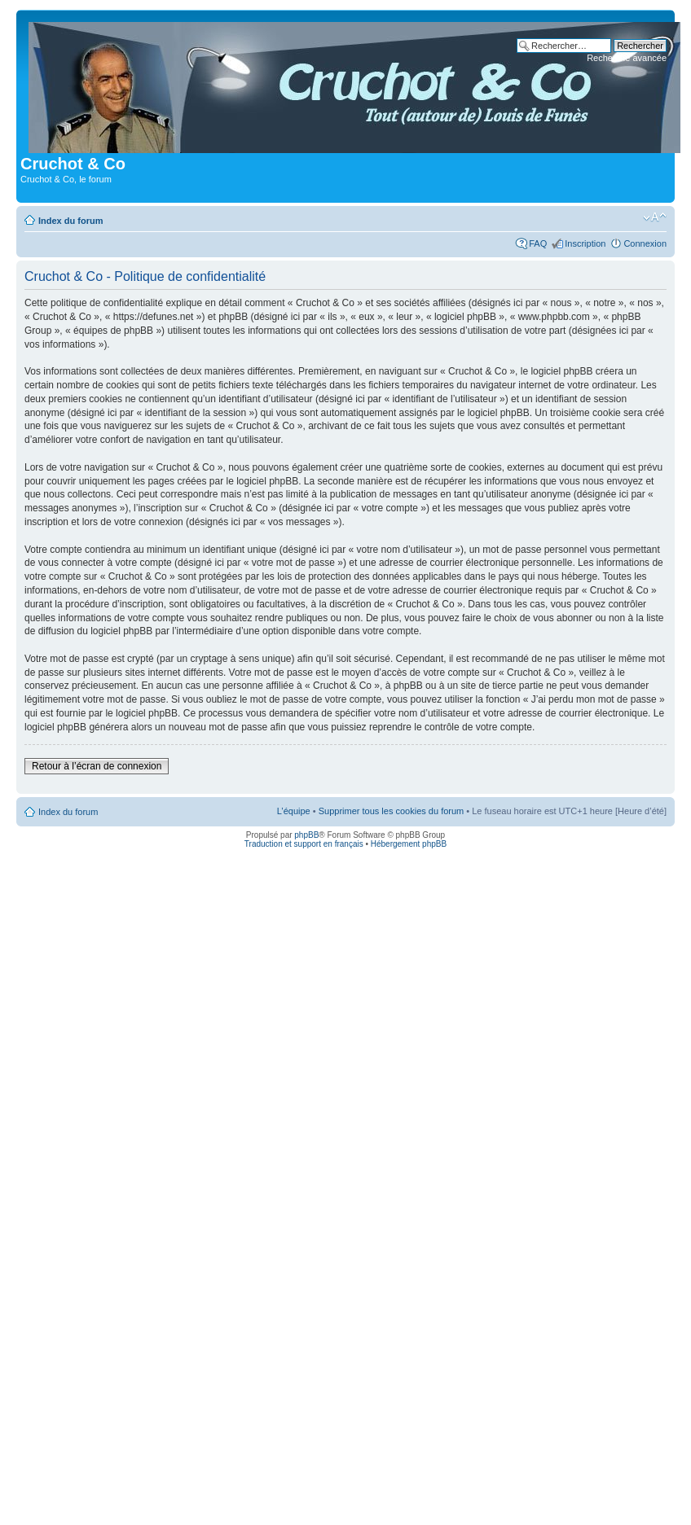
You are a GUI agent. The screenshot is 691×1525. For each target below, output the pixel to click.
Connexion (645, 243)
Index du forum (70, 221)
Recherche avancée (627, 58)
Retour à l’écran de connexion (96, 766)
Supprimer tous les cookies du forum (391, 811)
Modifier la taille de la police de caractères (655, 217)
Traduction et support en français (303, 843)
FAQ (538, 243)
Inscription (585, 243)
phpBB (306, 834)
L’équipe (293, 811)
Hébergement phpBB (409, 843)
